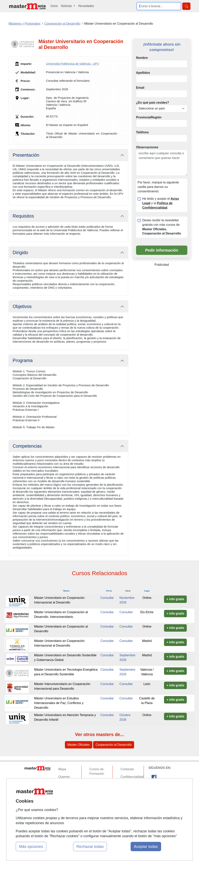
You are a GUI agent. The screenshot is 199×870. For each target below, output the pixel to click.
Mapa (62, 769)
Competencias (27, 446)
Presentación (26, 155)
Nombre (142, 57)
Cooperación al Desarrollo (114, 744)
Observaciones (147, 147)
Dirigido (20, 252)
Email (140, 87)
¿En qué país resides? (152, 102)
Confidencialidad (131, 776)
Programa (23, 360)
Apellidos (143, 72)
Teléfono (142, 132)
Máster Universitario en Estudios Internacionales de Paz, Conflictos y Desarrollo (58, 703)
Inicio (54, 6)
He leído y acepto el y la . (160, 203)
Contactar (127, 769)
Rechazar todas (90, 846)
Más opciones (31, 846)
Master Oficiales (78, 744)
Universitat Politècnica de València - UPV (72, 63)
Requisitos (23, 216)
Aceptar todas (146, 846)
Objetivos (22, 306)
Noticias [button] (67, 6)
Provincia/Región (148, 117)
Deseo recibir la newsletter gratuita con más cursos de (161, 227)
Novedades (86, 6)
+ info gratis (175, 599)
